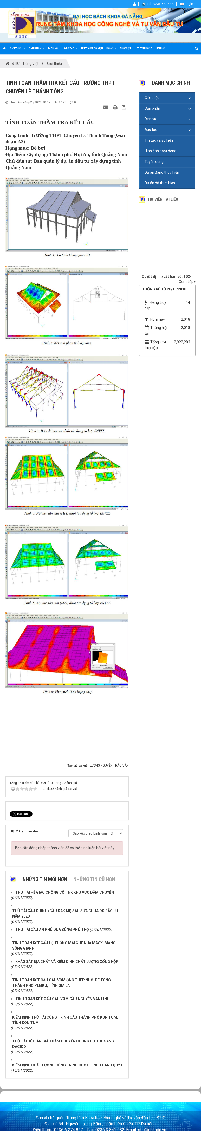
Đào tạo (151, 130)
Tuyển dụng (154, 162)
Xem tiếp (187, 282)
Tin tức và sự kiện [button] (92, 48)
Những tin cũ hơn (94, 879)
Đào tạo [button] (70, 50)
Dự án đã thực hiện (160, 183)
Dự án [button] (111, 50)
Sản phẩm (153, 108)
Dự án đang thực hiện (162, 172)
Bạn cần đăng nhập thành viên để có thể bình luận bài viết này (64, 848)
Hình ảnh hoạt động (160, 151)
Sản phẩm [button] (37, 50)
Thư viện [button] (127, 50)
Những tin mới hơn (45, 879)
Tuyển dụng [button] (144, 48)
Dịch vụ (150, 119)
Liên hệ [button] (160, 48)
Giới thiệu (152, 98)
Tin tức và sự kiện (159, 140)
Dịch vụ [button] (54, 50)
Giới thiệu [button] (17, 50)
